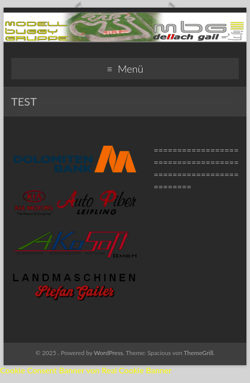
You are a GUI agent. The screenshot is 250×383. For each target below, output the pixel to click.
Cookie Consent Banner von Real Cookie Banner (86, 370)
